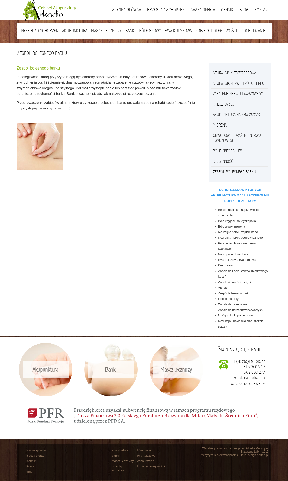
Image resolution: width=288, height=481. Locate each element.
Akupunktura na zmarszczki (237, 114)
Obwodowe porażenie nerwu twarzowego (237, 138)
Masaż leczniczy (106, 31)
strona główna (36, 450)
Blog (244, 10)
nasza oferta (35, 455)
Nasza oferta (203, 10)
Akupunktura (74, 31)
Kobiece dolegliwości (216, 31)
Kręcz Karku (223, 104)
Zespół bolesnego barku (234, 171)
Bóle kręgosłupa (228, 151)
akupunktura (120, 450)
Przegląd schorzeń (166, 10)
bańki (115, 455)
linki (29, 471)
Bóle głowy (150, 31)
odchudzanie (146, 461)
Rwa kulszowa (178, 31)
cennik (31, 461)
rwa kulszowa (146, 455)
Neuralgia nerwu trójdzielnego (240, 83)
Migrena (220, 125)
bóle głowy (144, 450)
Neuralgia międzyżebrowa (234, 73)
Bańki (130, 31)
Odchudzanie (253, 31)
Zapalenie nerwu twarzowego (238, 93)
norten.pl (263, 455)
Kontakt (262, 10)
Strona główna (126, 10)
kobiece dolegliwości (151, 466)
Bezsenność (223, 161)
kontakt (32, 466)
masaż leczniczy (123, 461)
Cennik (227, 10)
